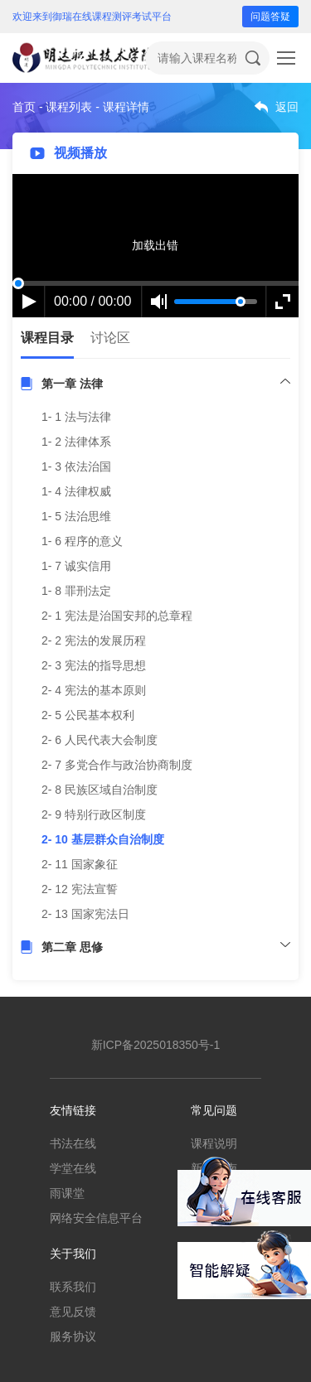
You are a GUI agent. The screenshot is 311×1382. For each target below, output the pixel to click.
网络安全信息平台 (96, 1218)
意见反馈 (73, 1311)
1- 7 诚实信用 (76, 566)
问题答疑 (270, 16)
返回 (287, 107)
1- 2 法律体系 (76, 441)
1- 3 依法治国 (76, 466)
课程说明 (214, 1143)
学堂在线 (73, 1168)
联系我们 (73, 1286)
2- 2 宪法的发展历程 (93, 640)
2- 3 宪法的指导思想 (93, 665)
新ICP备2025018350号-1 (156, 1044)
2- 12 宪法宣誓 (79, 889)
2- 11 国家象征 (79, 864)
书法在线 (73, 1143)
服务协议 (73, 1336)
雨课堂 (67, 1193)
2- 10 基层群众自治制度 (102, 839)
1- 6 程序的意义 (82, 541)
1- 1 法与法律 (76, 416)
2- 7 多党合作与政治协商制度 (116, 764)
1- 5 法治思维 (76, 516)
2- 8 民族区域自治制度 (99, 789)
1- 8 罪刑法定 (76, 590)
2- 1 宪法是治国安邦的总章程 (116, 615)
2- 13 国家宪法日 (85, 914)
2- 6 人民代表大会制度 (99, 740)
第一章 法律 (72, 383)
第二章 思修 (72, 947)
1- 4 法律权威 (76, 491)
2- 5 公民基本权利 (87, 715)
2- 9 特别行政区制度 (93, 814)
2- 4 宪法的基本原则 (93, 690)
